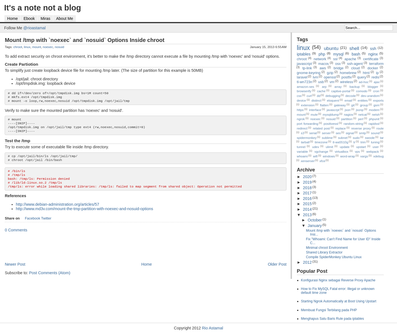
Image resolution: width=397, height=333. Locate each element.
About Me (64, 18)
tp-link (307, 68)
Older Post (277, 272)
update (345, 147)
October (315, 220)
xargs (364, 156)
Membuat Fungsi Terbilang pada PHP (329, 310)
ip (377, 73)
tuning (375, 142)
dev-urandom (370, 95)
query (361, 77)
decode (350, 95)
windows (329, 156)
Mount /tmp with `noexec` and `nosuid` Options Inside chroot (84, 40)
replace (341, 128)
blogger (373, 86)
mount (36, 47)
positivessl (331, 123)
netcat (362, 114)
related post (321, 128)
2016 (307, 198)
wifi (315, 156)
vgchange (321, 151)
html (366, 73)
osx (338, 64)
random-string (353, 123)
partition (346, 119)
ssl (335, 59)
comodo (361, 91)
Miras (45, 18)
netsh (376, 114)
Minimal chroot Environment (327, 248)
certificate (370, 59)
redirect (302, 128)
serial (313, 133)
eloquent (333, 100)
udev (315, 147)
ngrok (301, 119)
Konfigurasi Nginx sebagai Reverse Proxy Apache (338, 280)
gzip (330, 73)
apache (350, 59)
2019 (307, 182)
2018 (307, 188)
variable (302, 151)
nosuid (59, 47)
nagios (348, 114)
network (320, 59)
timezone (321, 142)
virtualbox (341, 151)
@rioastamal (34, 28)
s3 (302, 133)
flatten (324, 105)
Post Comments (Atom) (49, 280)
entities (363, 100)
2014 (307, 209)
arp (324, 86)
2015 (307, 204)
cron (376, 91)
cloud (355, 68)
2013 (307, 215)
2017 (307, 193)
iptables (304, 54)
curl (309, 95)
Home (12, 18)
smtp (362, 133)
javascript (304, 64)
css (299, 95)
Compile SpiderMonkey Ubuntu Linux (334, 257)
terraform (376, 64)
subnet (343, 137)
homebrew (348, 73)
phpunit (374, 119)
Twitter (46, 226)
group (364, 105)
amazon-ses (305, 86)
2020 (307, 177)
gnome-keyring (309, 73)
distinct (316, 100)
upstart (361, 147)
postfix (346, 77)
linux (27, 47)
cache (321, 91)
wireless (346, 82)
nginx (373, 54)
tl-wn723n (304, 82)
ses (338, 133)
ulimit (329, 147)
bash (356, 54)
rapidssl (374, 123)
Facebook (32, 226)
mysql (338, 54)
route (379, 128)
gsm (377, 105)
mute (314, 114)
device (301, 100)
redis (375, 77)
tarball (305, 142)
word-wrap (347, 156)
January (315, 225)
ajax (377, 82)
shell (354, 48)
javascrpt (333, 110)
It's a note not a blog (42, 7)
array (338, 86)
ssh (373, 48)
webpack (372, 151)
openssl (330, 77)
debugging (333, 95)
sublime (327, 137)
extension (308, 105)
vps (357, 151)
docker (373, 68)
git (353, 105)
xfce (322, 161)
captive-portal (340, 91)
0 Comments (16, 238)
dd (318, 95)
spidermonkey (307, 137)
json (347, 110)
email (348, 100)
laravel (302, 77)
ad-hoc (364, 82)
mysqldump (331, 114)
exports (378, 100)
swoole (370, 137)
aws (323, 68)
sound (375, 133)
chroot (17, 47)
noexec (48, 47)
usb (321, 82)
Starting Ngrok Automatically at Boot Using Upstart (338, 301)
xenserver (308, 161)
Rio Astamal (212, 328)
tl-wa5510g (340, 142)
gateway (340, 105)
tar (381, 137)
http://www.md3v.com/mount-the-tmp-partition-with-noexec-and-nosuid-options (84, 216)
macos (323, 64)
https (300, 110)
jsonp (360, 110)
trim (363, 142)
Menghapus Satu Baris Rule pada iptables (332, 319)
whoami (302, 156)
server (326, 133)
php (321, 54)
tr (354, 142)
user (376, 147)
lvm (315, 77)
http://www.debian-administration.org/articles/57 (57, 212)
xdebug (378, 156)
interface (315, 110)
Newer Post (15, 272)
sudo (356, 137)
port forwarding (307, 123)
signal (350, 133)
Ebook (29, 18)
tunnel (301, 147)
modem (374, 110)
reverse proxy (361, 128)
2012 (307, 262)
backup (355, 86)
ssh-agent (355, 64)
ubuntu (331, 48)
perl (360, 119)
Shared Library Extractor (324, 252)
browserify (304, 91)
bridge (339, 68)
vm (332, 82)
